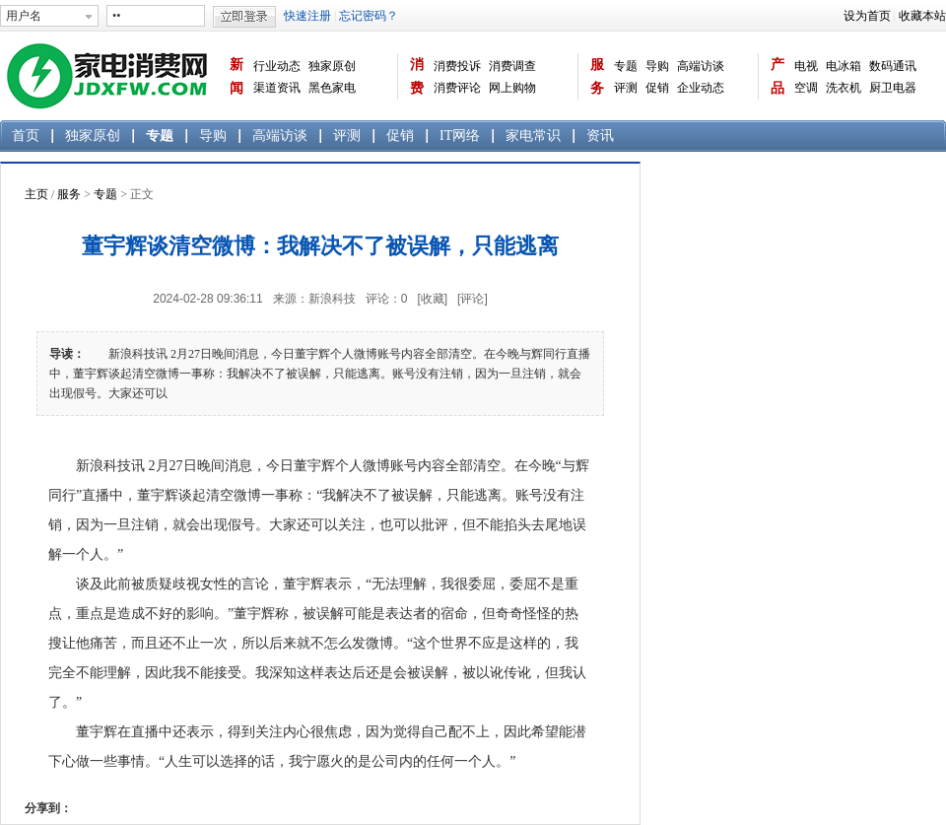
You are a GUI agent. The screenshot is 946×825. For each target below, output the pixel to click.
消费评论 (457, 88)
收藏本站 (922, 16)
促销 (657, 88)
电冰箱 (843, 66)
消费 (417, 76)
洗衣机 (843, 88)
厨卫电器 (892, 88)
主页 (36, 194)
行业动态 (277, 66)
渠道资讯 (277, 88)
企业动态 (700, 88)
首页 (25, 135)
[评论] (472, 299)
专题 (626, 66)
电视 (806, 66)
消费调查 (512, 66)
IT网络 (459, 135)
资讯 (600, 135)
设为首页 (867, 16)
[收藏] (432, 299)
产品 (777, 76)
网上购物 (512, 88)
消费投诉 (457, 66)
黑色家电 (332, 88)
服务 (597, 76)
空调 (806, 88)
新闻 (236, 76)
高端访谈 (700, 66)
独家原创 (332, 66)
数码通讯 (892, 66)
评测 (626, 88)
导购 (657, 66)
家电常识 (533, 135)
